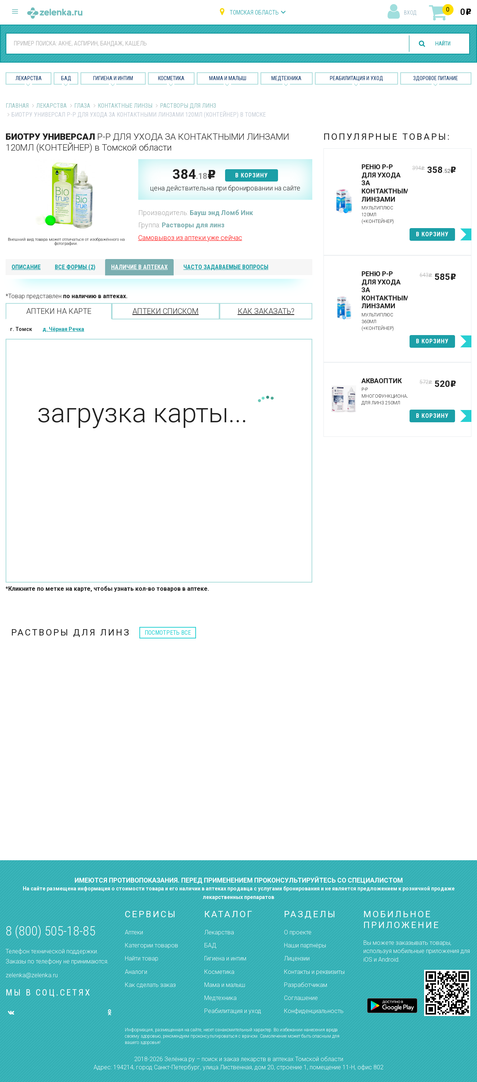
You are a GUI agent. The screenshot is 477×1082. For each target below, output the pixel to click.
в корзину (251, 175)
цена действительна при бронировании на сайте (225, 188)
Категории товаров (151, 945)
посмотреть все (168, 632)
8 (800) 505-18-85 (50, 931)
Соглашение (301, 997)
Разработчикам (305, 984)
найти (440, 43)
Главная (17, 105)
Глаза (82, 105)
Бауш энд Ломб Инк (221, 213)
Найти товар (141, 958)
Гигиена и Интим (113, 78)
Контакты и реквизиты (314, 971)
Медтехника (286, 78)
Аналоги (136, 971)
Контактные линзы (125, 105)
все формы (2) (75, 267)
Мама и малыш (227, 78)
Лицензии (297, 958)
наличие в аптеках (139, 267)
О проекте (298, 932)
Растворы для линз (188, 105)
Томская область (254, 12)
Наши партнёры (305, 945)
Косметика (171, 78)
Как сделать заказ (150, 984)
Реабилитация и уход (356, 78)
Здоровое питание (435, 78)
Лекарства (29, 78)
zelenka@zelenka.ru (32, 975)
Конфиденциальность (314, 1011)
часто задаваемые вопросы (225, 267)
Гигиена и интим (225, 958)
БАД (66, 78)
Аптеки (134, 932)
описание (26, 267)
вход (410, 13)
